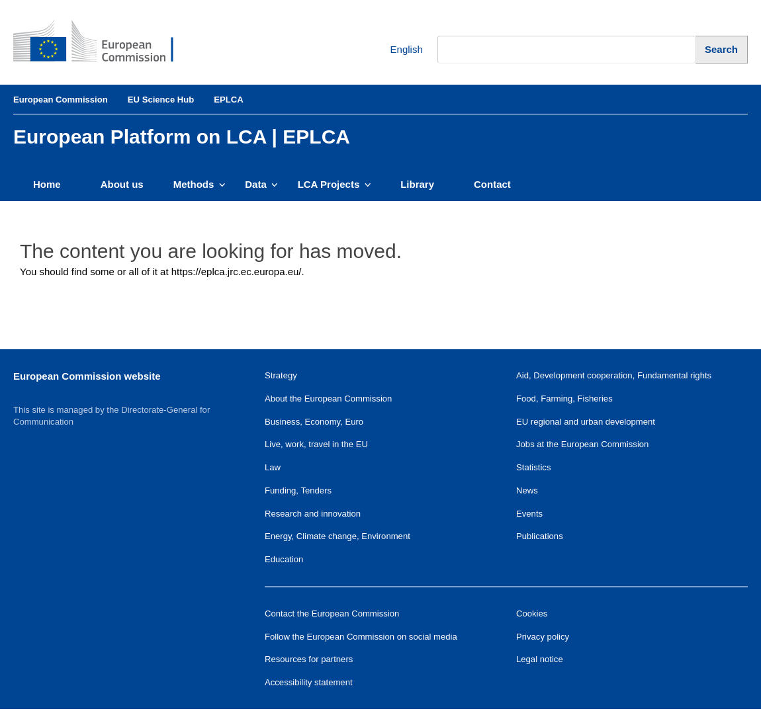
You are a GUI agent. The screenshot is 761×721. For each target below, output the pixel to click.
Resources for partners (309, 659)
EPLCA (228, 100)
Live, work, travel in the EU (316, 444)
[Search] (721, 49)
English (397, 50)
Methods (199, 184)
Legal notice (539, 659)
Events (529, 514)
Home (47, 184)
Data (261, 184)
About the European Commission (328, 398)
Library (417, 184)
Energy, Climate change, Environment (337, 536)
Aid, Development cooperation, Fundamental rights (613, 375)
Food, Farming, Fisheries (564, 398)
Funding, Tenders (298, 490)
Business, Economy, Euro (314, 422)
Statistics (533, 467)
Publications (539, 536)
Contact (492, 184)
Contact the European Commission (332, 613)
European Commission (60, 100)
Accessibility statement (309, 682)
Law (273, 467)
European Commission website (87, 376)
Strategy (281, 375)
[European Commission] (103, 42)
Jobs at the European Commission (582, 444)
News (527, 490)
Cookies (531, 613)
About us (122, 184)
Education (284, 559)
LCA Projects (334, 184)
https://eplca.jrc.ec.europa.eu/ (236, 271)
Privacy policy (542, 637)
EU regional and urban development (585, 422)
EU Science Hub (161, 100)
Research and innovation (313, 514)
